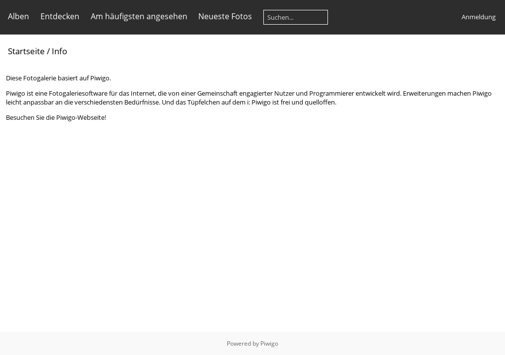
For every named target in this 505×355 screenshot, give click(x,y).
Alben (18, 16)
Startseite (26, 51)
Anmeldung (479, 16)
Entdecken (59, 16)
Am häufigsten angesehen (139, 16)
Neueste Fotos (225, 16)
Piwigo (269, 343)
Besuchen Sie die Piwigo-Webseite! (56, 117)
